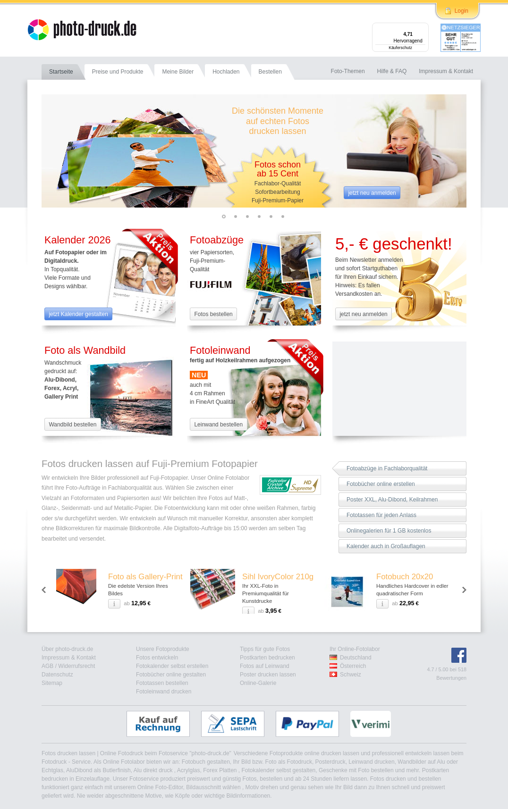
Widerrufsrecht (76, 666)
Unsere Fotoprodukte (162, 649)
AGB (47, 666)
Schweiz (350, 674)
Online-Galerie (258, 683)
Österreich (353, 666)
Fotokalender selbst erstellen (172, 666)
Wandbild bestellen (72, 424)
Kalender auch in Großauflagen (386, 546)
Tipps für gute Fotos (265, 649)
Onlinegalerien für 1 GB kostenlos (389, 530)
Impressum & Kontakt (69, 657)
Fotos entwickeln (157, 657)
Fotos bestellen (213, 314)
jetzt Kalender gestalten (78, 314)
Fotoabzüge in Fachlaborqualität (387, 468)
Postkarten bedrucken (267, 657)
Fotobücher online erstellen (381, 484)
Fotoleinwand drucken (163, 691)
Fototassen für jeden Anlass (381, 515)
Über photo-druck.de (67, 649)
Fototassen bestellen (162, 683)
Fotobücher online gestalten (171, 674)
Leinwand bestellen (218, 424)
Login (461, 11)
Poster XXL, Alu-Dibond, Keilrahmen (392, 499)
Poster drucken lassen (268, 674)
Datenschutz (57, 674)
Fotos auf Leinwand (264, 666)
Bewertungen (451, 678)
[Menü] (423, 28)
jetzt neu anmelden (372, 193)
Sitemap (52, 683)
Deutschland (356, 657)
